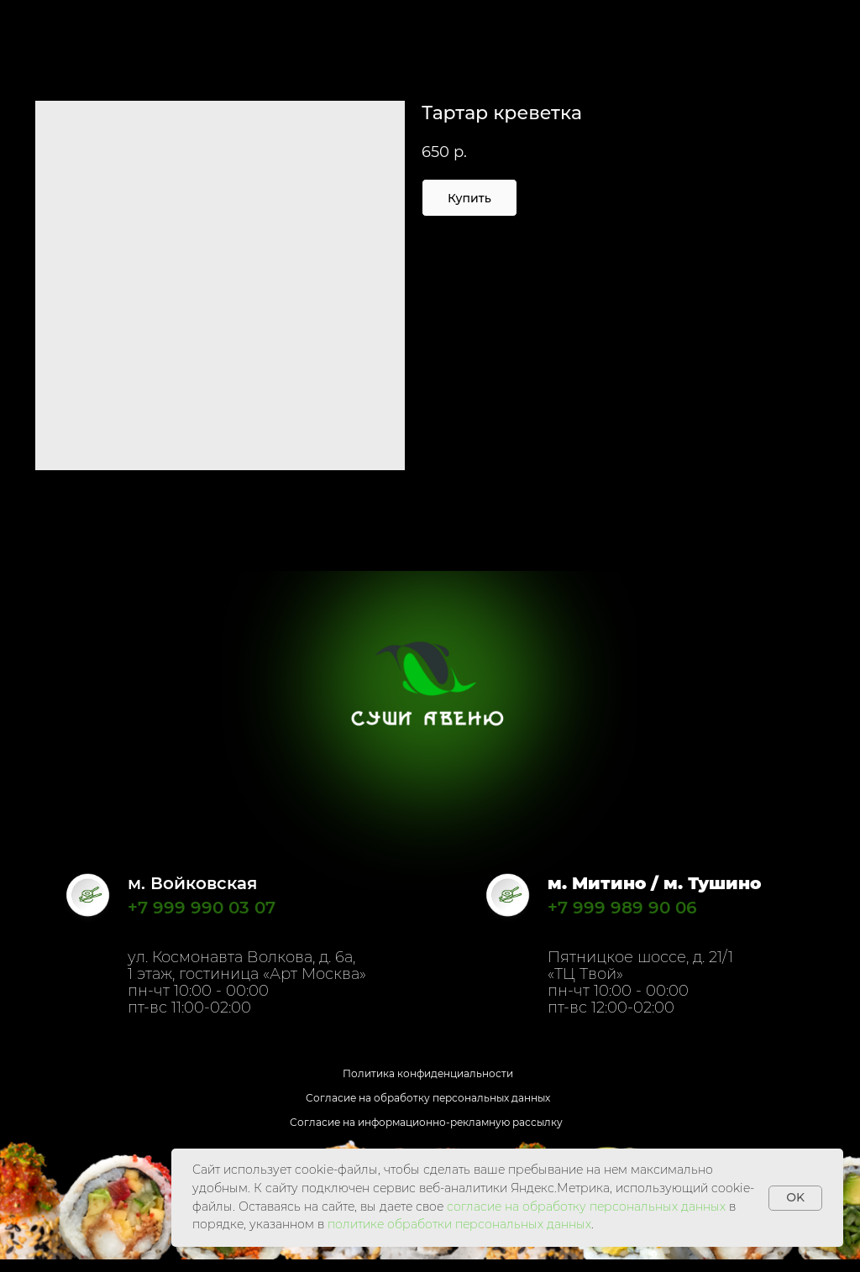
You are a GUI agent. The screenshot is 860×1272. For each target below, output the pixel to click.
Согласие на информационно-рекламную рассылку (426, 1122)
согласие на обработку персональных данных (586, 1206)
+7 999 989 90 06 (622, 908)
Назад (45, 24)
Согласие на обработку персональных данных (428, 1097)
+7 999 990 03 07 (201, 908)
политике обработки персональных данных (459, 1224)
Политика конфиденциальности (428, 1073)
